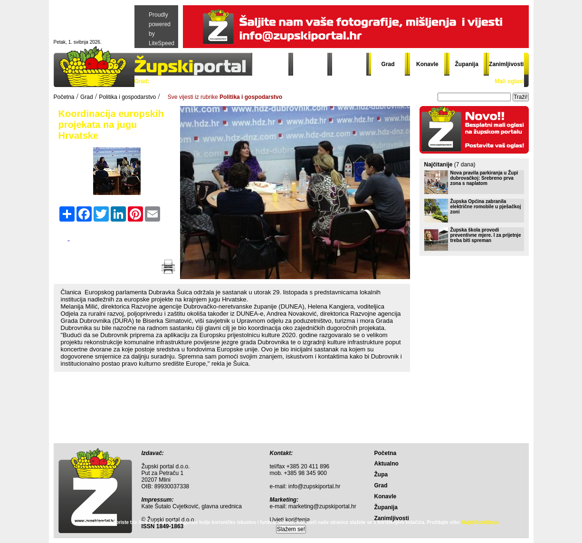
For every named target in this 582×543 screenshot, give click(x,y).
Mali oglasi (509, 81)
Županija (466, 64)
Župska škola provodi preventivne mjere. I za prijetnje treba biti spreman (485, 235)
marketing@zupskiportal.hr (322, 506)
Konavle (427, 64)
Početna (271, 64)
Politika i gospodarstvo (187, 81)
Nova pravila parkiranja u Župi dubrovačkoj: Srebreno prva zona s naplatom (484, 178)
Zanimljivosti (506, 64)
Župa (349, 64)
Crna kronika (276, 81)
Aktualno (310, 64)
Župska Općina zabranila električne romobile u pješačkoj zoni (485, 206)
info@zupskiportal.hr (314, 486)
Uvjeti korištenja (480, 522)
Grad (388, 64)
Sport (238, 81)
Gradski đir (359, 81)
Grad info (319, 81)
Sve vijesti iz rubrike (225, 97)
